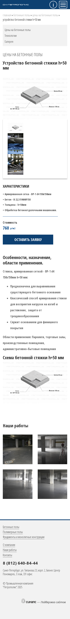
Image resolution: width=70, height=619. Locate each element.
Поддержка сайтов (53, 602)
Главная (7, 15)
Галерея (9, 42)
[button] (17, 449)
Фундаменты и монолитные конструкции (23, 537)
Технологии (11, 36)
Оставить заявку (28, 239)
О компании (9, 545)
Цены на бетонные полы (45, 15)
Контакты (7, 555)
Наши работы (10, 550)
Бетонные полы (21, 15)
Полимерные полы (13, 532)
